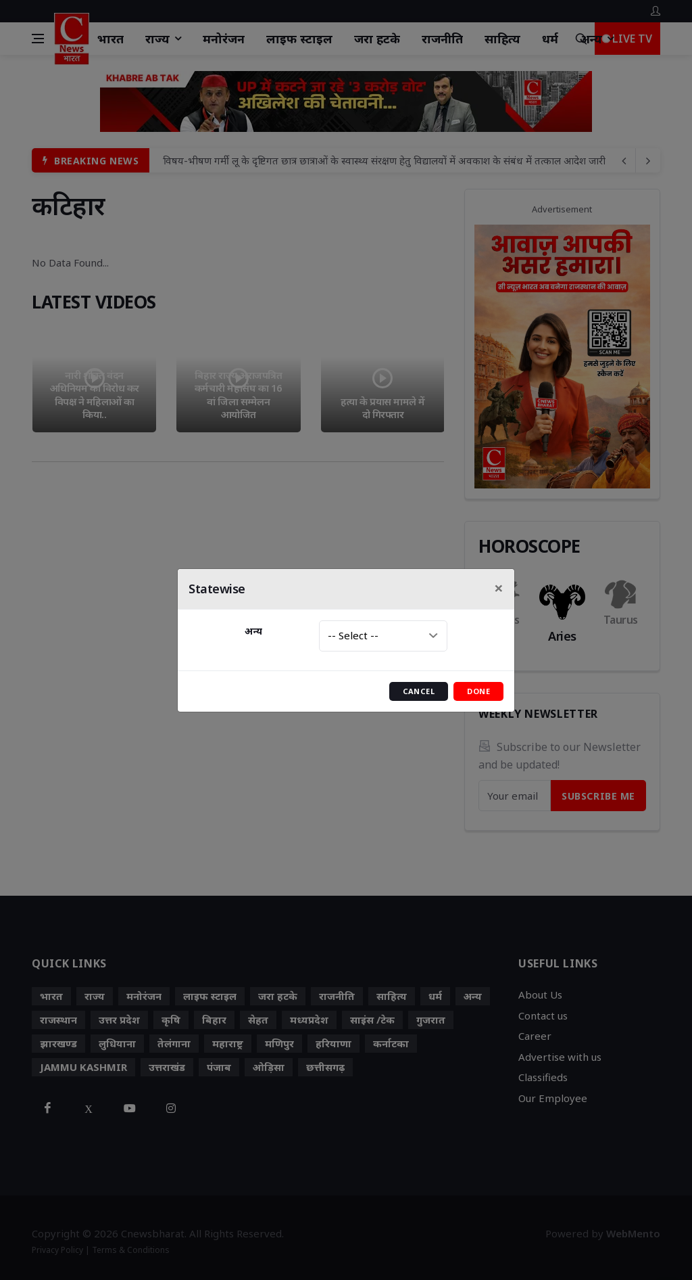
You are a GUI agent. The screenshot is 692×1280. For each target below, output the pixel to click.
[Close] (498, 588)
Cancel (419, 691)
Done (478, 691)
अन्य (253, 630)
